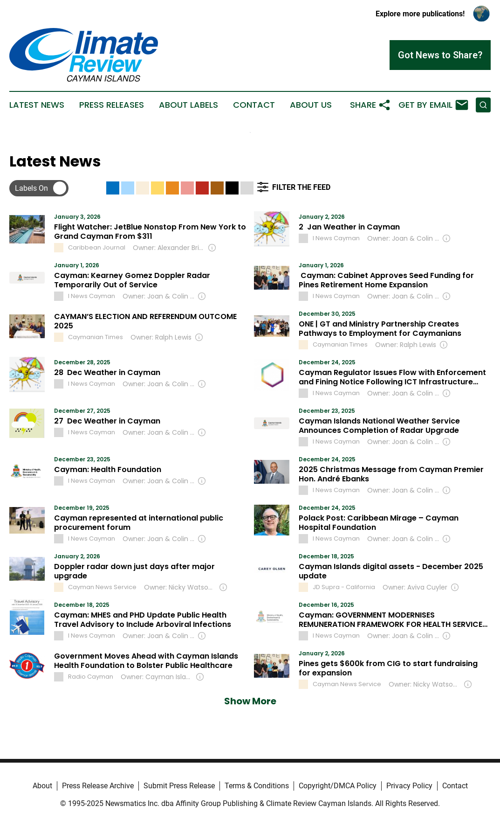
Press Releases (111, 105)
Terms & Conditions (257, 785)
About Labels (188, 105)
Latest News (36, 105)
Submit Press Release (179, 785)
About (42, 785)
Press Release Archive (98, 785)
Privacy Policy (409, 785)
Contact (254, 105)
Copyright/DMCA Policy (338, 785)
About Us (311, 105)
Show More (250, 701)
